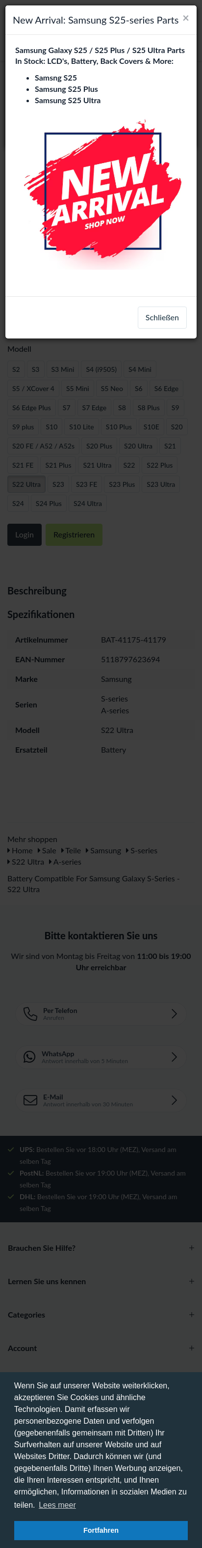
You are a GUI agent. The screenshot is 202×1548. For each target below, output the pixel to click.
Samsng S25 (56, 77)
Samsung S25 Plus (66, 88)
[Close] (185, 18)
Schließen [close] (162, 317)
